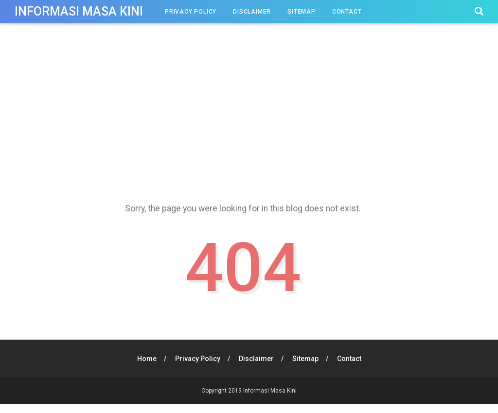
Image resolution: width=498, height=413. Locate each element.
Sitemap (301, 11)
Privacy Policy (190, 11)
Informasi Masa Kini (79, 11)
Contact (347, 11)
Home (147, 358)
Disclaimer (252, 11)
